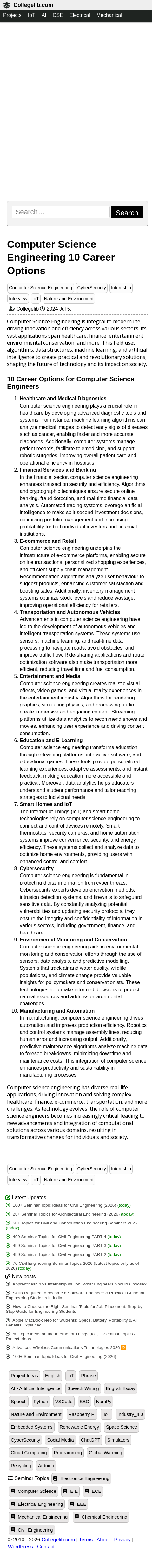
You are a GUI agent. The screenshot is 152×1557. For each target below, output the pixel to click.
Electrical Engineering (37, 1504)
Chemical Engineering (101, 1516)
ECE (93, 1491)
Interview (18, 298)
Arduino (46, 1465)
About (103, 1539)
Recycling (21, 1465)
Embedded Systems (32, 1427)
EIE (70, 1491)
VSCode (64, 1401)
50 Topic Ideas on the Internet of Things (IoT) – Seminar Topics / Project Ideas (70, 1336)
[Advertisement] (76, 111)
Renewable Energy (79, 1427)
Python (41, 1401)
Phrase (88, 1375)
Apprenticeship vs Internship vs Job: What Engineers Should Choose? (76, 1284)
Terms (86, 1539)
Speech (19, 1401)
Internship (121, 287)
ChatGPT (90, 1440)
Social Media (60, 1440)
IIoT (106, 1414)
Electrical (79, 15)
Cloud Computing (29, 1452)
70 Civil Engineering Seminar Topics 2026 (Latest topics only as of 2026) (72, 1266)
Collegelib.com (33, 5)
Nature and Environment (69, 298)
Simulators (118, 1440)
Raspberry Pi (82, 1414)
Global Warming (105, 1452)
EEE (78, 1504)
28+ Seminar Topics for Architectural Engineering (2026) (70, 1214)
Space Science (121, 1427)
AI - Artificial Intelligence (35, 1388)
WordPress (20, 1546)
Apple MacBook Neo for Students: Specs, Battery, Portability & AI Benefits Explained (71, 1322)
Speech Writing (83, 1388)
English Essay (120, 1388)
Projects (12, 15)
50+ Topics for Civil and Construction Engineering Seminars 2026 (71, 1225)
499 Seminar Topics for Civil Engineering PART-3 (63, 1245)
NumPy (103, 1401)
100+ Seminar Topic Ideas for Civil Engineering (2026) (68, 1205)
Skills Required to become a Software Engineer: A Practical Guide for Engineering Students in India (75, 1295)
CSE (58, 15)
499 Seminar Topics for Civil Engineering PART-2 (63, 1254)
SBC (84, 1401)
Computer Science (33, 1491)
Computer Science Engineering (40, 287)
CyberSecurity (91, 287)
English (52, 1375)
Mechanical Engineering (39, 1516)
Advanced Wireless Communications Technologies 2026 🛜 (66, 1347)
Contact (46, 1546)
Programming (68, 1452)
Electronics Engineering (81, 1478)
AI (44, 15)
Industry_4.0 (130, 1414)
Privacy (122, 1539)
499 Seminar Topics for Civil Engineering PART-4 (63, 1236)
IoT (31, 15)
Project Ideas (24, 1375)
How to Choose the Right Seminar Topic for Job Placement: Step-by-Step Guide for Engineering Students (75, 1309)
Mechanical (109, 15)
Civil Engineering (32, 1530)
